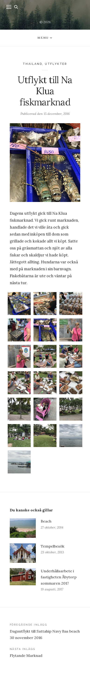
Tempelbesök (52, 546)
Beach (46, 521)
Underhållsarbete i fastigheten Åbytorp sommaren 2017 (59, 577)
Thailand (32, 64)
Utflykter (56, 64)
